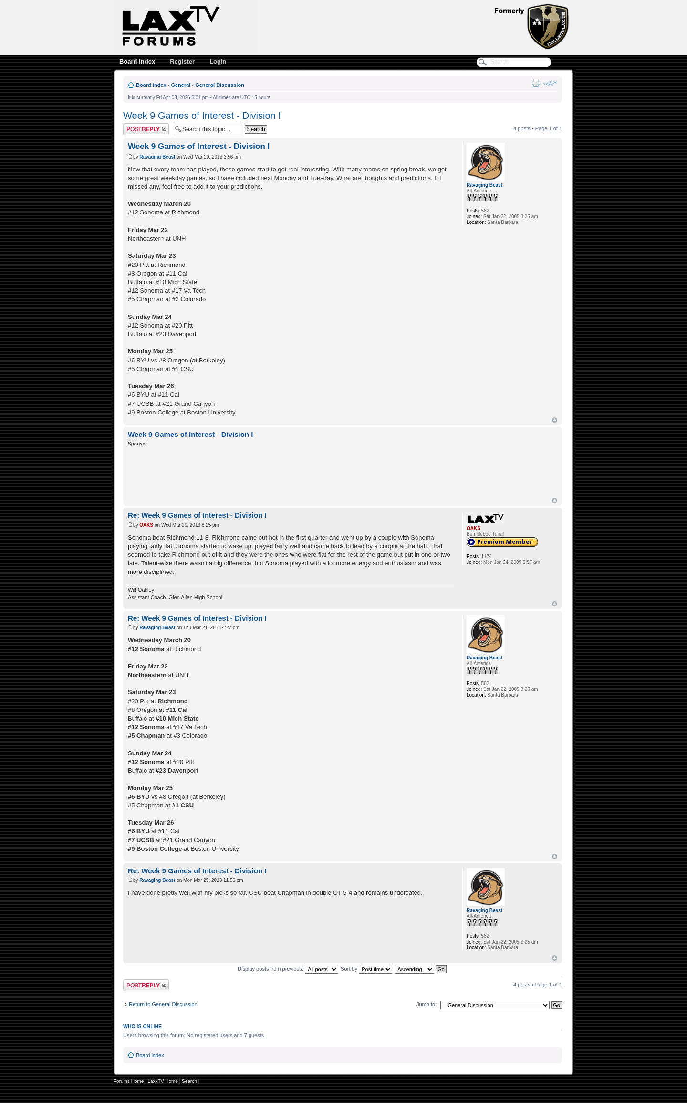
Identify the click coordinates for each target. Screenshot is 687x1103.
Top (554, 420)
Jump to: (426, 1004)
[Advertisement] (301, 473)
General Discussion (219, 85)
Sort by (366, 969)
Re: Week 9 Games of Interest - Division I (197, 515)
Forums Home (129, 1081)
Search (189, 1081)
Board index (137, 61)
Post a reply (146, 129)
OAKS (146, 525)
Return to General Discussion (163, 1004)
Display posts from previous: (288, 969)
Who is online (142, 1026)
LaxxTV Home (163, 1081)
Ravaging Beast (157, 156)
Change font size (550, 83)
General (180, 85)
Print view (536, 83)
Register (182, 61)
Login (217, 61)
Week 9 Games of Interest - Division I (202, 115)
